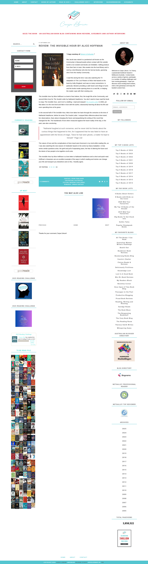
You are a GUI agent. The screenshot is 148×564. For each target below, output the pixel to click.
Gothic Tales (124, 222)
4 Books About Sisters (124, 194)
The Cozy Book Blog (124, 318)
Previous (42, 225)
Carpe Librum (61, 562)
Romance (67, 184)
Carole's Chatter (124, 259)
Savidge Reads (124, 307)
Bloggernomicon (114, 2)
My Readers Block (124, 280)
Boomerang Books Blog (124, 256)
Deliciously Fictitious (124, 267)
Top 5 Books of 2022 (124, 157)
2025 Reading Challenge (24, 334)
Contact (34, 2)
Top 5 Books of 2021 (124, 160)
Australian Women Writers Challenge (124, 243)
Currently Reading (24, 120)
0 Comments (44, 181)
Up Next (23, 191)
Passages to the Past (124, 292)
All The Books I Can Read (124, 238)
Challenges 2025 (82, 2)
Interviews (98, 2)
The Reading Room (124, 321)
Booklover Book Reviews (124, 251)
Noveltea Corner (124, 284)
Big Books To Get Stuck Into (124, 217)
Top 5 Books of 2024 (124, 150)
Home (16, 2)
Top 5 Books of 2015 (124, 179)
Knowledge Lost (124, 271)
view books (33, 344)
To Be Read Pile (24, 350)
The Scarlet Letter (92, 102)
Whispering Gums (124, 328)
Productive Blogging (124, 295)
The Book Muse (124, 310)
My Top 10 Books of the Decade (124, 208)
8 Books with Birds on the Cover (124, 198)
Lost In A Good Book (124, 274)
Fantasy (67, 178)
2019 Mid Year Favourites (124, 213)
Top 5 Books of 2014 (124, 183)
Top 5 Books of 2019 (124, 166)
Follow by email (124, 101)
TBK (102, 562)
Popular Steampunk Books (124, 226)
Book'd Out (124, 247)
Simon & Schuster (87, 54)
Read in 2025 (64, 2)
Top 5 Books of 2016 (124, 176)
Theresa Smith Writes (124, 325)
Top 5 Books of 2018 (124, 170)
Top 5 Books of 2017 (124, 173)
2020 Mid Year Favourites (124, 202)
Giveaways (128, 2)
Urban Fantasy (78, 184)
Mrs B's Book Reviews (124, 277)
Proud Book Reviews (124, 298)
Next (107, 225)
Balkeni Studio (81, 562)
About (24, 2)
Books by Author (49, 2)
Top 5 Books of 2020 (124, 163)
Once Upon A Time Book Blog (124, 288)
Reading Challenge (77, 182)
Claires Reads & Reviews (124, 263)
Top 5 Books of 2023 (124, 153)
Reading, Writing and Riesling (124, 302)
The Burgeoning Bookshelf (124, 314)
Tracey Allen (22, 337)
